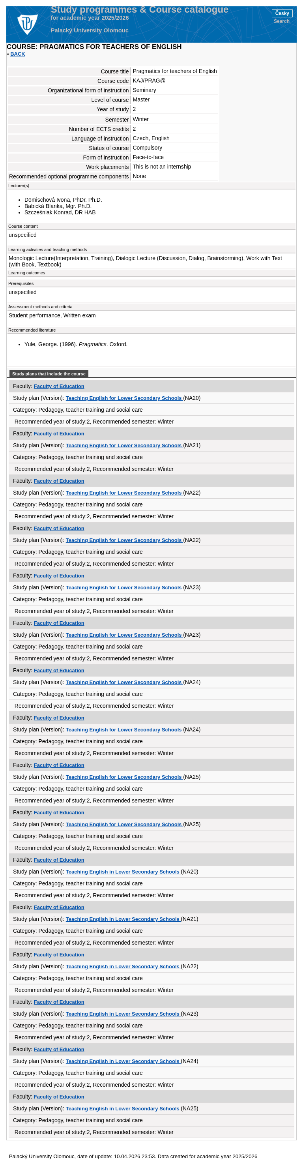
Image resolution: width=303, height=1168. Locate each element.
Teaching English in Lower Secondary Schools (123, 872)
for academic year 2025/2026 (90, 18)
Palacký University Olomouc (90, 30)
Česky (282, 13)
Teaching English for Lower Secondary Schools (124, 398)
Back (17, 54)
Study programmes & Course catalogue (140, 9)
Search (282, 21)
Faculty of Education (59, 386)
